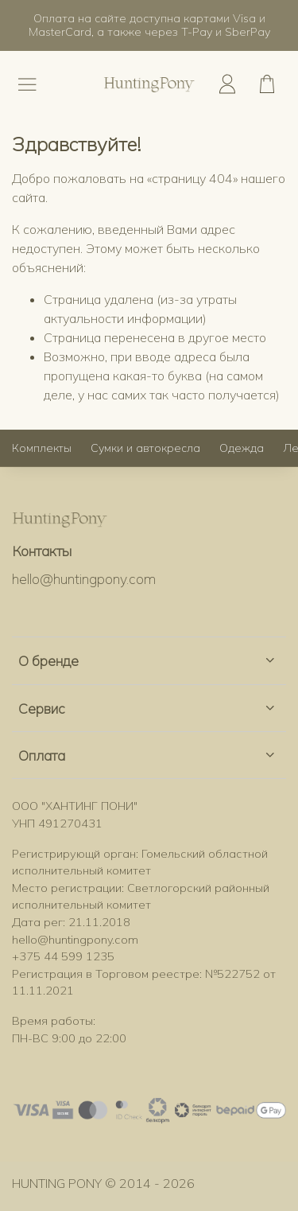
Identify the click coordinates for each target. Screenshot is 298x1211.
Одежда (241, 448)
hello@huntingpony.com (84, 578)
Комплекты (42, 448)
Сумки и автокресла (145, 448)
